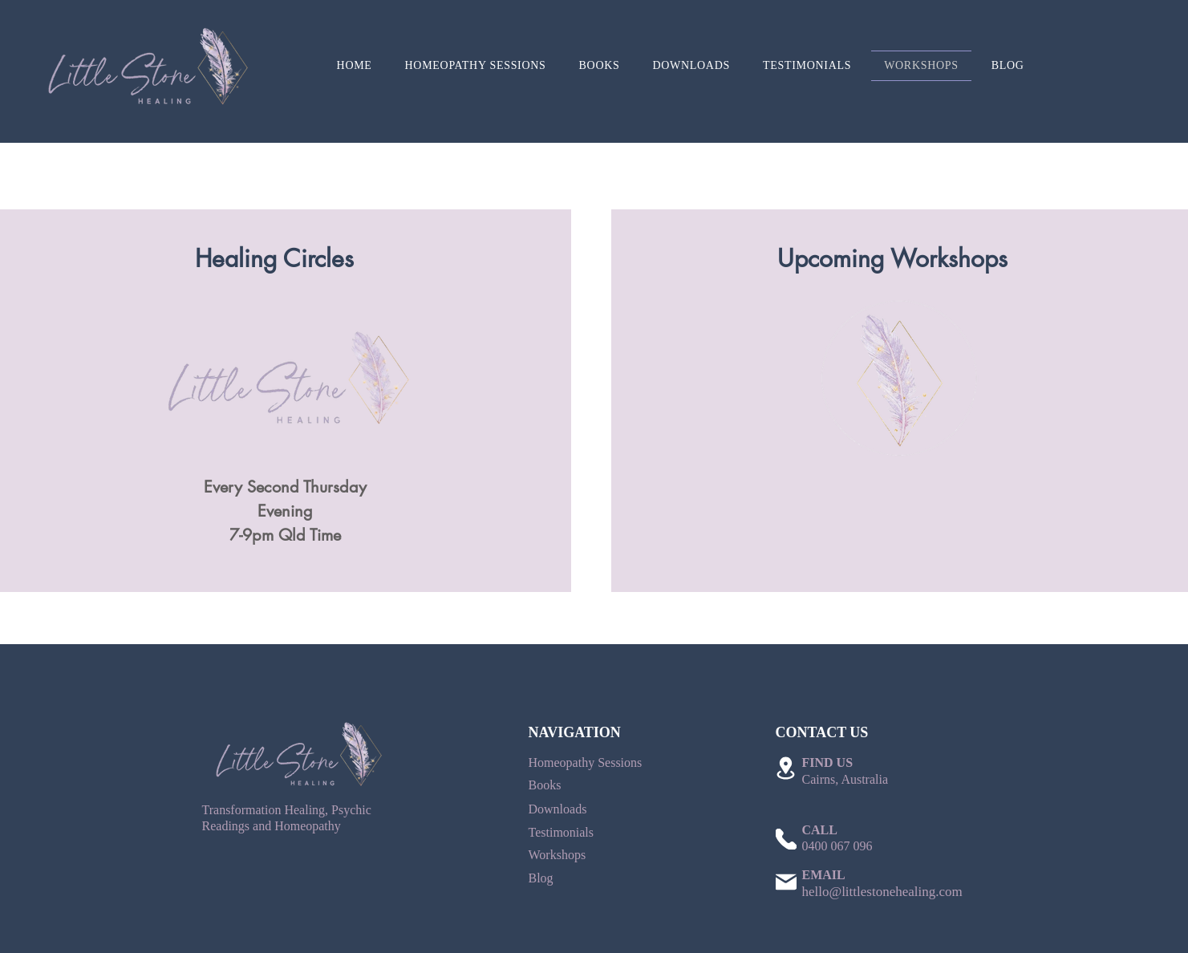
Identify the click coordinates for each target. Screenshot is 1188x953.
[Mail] (786, 881)
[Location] (786, 768)
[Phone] (786, 839)
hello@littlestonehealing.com (882, 891)
